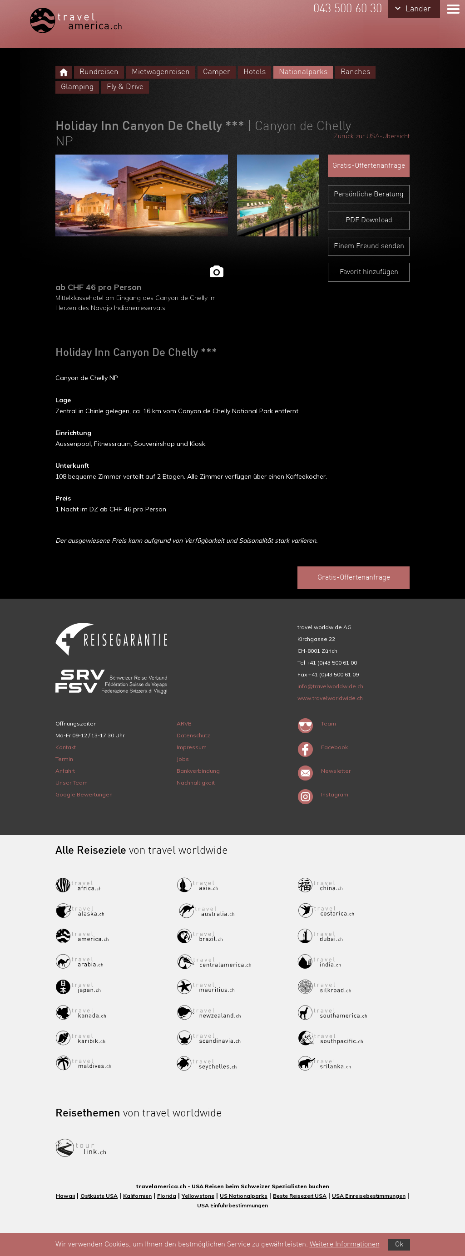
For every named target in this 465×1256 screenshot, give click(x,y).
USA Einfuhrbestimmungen (232, 1205)
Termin (64, 759)
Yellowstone (198, 1195)
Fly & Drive (125, 87)
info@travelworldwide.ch (330, 686)
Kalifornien (137, 1195)
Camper (216, 72)
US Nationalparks (243, 1195)
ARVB (184, 723)
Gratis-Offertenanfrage (368, 166)
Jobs (183, 759)
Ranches (355, 72)
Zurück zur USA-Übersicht (372, 136)
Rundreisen (99, 72)
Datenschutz (193, 735)
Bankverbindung (198, 770)
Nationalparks (303, 72)
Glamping (77, 87)
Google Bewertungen (84, 794)
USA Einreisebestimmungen (369, 1195)
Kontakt (65, 747)
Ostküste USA (99, 1195)
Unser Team (71, 782)
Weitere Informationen (345, 1244)
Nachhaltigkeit (196, 782)
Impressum (192, 747)
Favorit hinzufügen (369, 272)
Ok (399, 1244)
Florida (166, 1195)
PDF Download (369, 220)
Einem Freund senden (369, 246)
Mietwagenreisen (161, 72)
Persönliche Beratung (369, 194)
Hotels (254, 72)
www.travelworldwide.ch (330, 698)
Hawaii (65, 1195)
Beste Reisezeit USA (299, 1195)
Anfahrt (65, 770)
